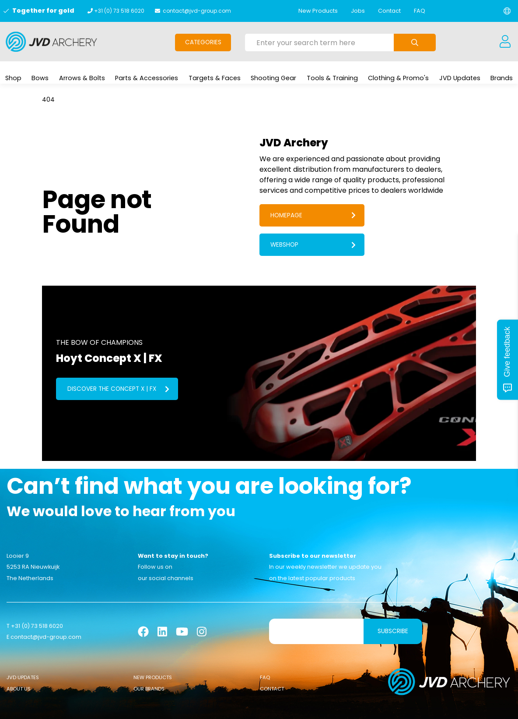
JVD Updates (23, 650)
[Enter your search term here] (319, 42)
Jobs (358, 10)
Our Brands (148, 662)
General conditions (187, 705)
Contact (389, 10)
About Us (19, 662)
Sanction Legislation (278, 705)
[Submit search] (415, 42)
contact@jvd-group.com (197, 10)
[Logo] (51, 41)
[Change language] (507, 11)
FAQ (419, 10)
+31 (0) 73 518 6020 (119, 10)
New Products (318, 10)
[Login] (505, 41)
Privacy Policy (333, 705)
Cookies (232, 705)
